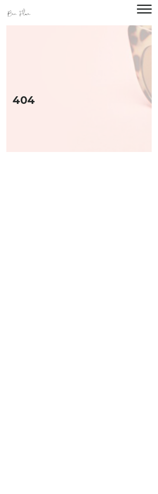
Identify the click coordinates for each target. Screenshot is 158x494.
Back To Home (79, 431)
